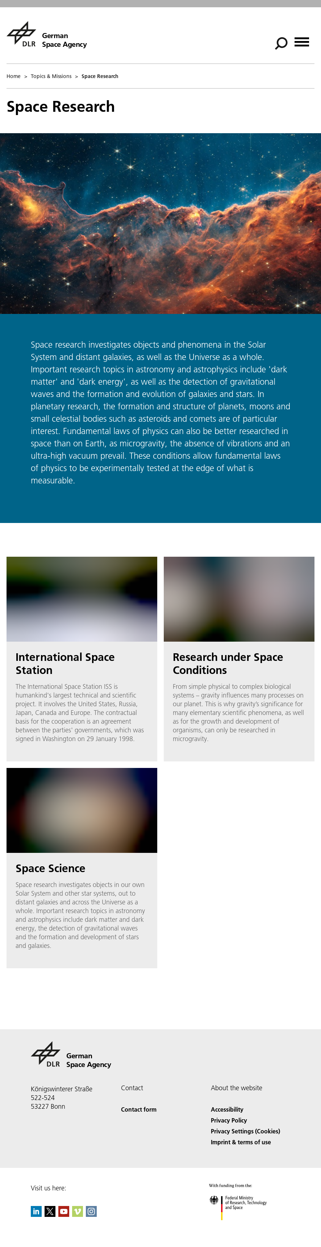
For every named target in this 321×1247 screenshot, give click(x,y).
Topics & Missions (51, 76)
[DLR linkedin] (36, 1214)
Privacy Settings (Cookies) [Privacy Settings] (245, 1131)
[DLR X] (50, 1214)
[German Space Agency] (47, 33)
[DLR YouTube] (63, 1214)
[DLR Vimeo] (77, 1214)
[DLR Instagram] (91, 1214)
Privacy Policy (229, 1120)
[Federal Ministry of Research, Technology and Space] (244, 1226)
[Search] (281, 43)
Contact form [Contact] (139, 1109)
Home (14, 76)
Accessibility (227, 1109)
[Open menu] (301, 39)
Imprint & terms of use (241, 1142)
